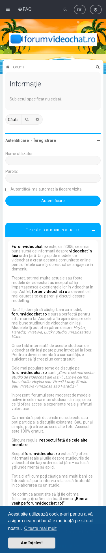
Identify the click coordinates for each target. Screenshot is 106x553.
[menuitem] (24, 9)
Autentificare (17, 140)
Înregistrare (45, 140)
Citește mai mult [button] (40, 528)
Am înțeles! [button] (32, 543)
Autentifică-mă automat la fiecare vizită (46, 189)
